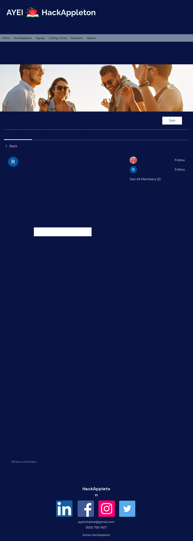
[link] (17, 135)
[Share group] (186, 120)
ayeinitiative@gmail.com (96, 522)
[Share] (115, 159)
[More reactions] (24, 441)
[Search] (153, 121)
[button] (23, 38)
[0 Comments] (19, 450)
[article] (63, 312)
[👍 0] (12, 441)
